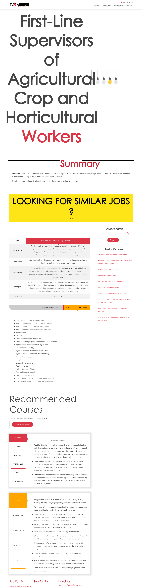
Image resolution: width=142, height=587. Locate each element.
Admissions (118, 6)
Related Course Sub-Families (77, 307)
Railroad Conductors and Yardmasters (112, 255)
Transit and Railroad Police (108, 276)
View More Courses (23, 424)
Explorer (107, 6)
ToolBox (97, 6)
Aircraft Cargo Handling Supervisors (111, 282)
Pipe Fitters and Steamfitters (108, 287)
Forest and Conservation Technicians (112, 293)
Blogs (129, 6)
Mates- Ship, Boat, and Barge (109, 270)
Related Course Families (50, 307)
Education (23, 307)
